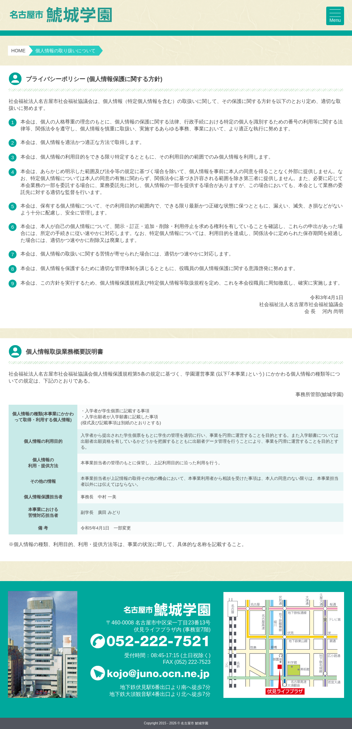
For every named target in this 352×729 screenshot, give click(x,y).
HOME (18, 50)
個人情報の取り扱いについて (65, 50)
